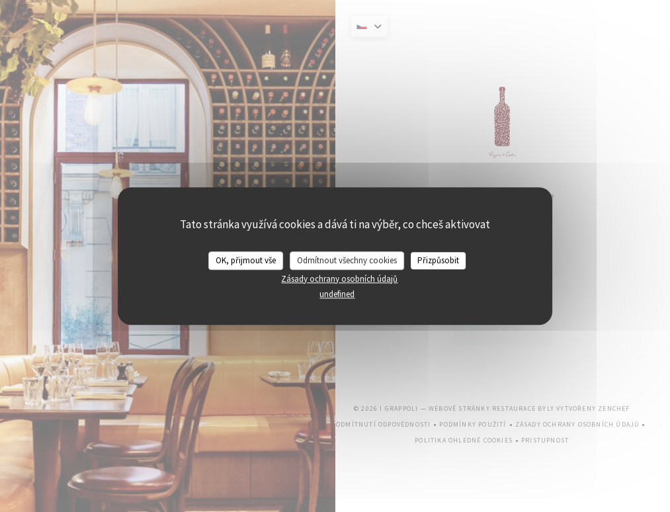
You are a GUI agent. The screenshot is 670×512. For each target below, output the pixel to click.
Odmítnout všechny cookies (347, 260)
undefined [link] (337, 294)
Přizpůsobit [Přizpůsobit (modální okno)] (438, 260)
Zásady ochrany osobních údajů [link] (339, 278)
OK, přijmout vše (246, 260)
